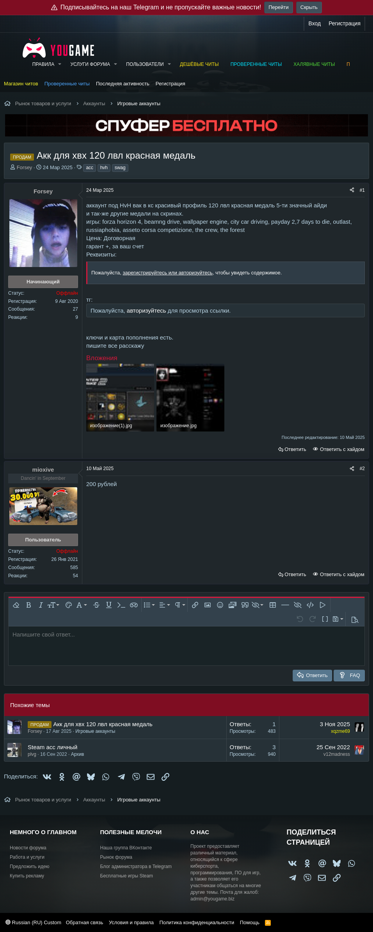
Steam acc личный (52, 747)
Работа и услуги (27, 857)
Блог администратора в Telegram (136, 866)
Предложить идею (30, 866)
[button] (59, 64)
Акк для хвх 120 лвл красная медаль (102, 724)
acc (89, 167)
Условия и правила (131, 922)
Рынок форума (116, 857)
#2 (362, 468)
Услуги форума (90, 64)
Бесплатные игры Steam (126, 876)
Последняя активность (122, 84)
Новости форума (28, 848)
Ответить (295, 449)
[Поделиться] (352, 190)
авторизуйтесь (146, 310)
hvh (104, 167)
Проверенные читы (256, 64)
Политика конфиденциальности (196, 922)
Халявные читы (314, 64)
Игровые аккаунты (95, 731)
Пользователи (144, 64)
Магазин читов (21, 84)
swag (120, 167)
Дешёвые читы (199, 64)
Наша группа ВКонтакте (126, 848)
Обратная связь (84, 922)
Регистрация (170, 84)
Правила (43, 64)
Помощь (249, 922)
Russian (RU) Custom (33, 922)
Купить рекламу (27, 876)
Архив (77, 754)
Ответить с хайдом (341, 449)
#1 (362, 190)
